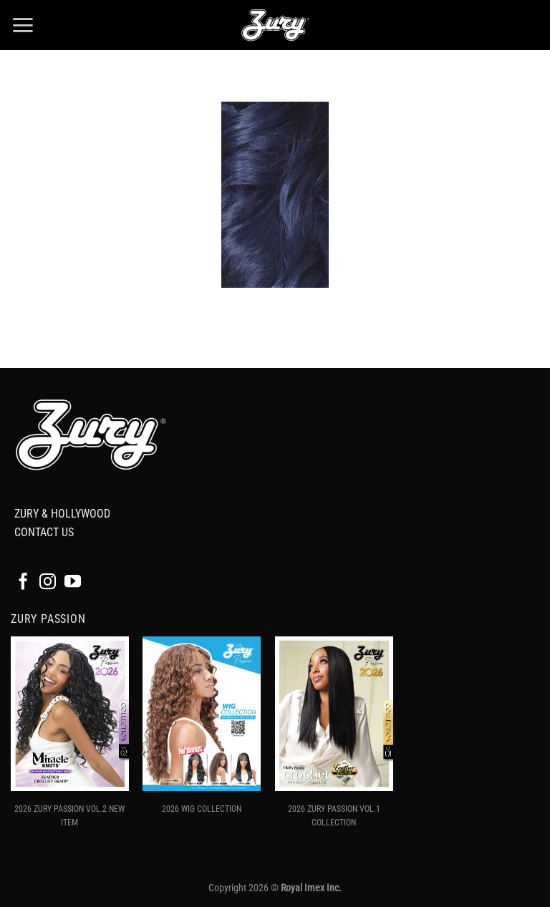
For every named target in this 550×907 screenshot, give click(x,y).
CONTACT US (44, 532)
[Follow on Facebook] (23, 582)
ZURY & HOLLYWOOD (62, 513)
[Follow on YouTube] (72, 582)
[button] (22, 25)
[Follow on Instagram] (47, 582)
